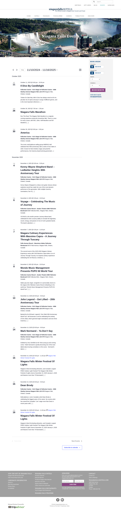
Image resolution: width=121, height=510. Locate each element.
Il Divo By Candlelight (32, 86)
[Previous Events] (13, 70)
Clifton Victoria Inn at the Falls (42, 485)
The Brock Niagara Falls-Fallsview (43, 479)
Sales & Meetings (93, 477)
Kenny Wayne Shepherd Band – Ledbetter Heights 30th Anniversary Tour (38, 170)
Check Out (93, 70)
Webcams (111, 5)
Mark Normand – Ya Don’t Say (37, 331)
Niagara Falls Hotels (43, 473)
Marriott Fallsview (39, 477)
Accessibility (11, 488)
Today (22, 70)
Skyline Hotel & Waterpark (41, 483)
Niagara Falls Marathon (33, 112)
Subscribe (72, 484)
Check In (92, 64)
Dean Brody (27, 385)
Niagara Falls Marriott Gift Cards (16, 475)
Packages (46, 16)
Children (92, 83)
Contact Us (91, 475)
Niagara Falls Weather (44, 493)
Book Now (98, 90)
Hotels (60, 9)
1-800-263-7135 (96, 489)
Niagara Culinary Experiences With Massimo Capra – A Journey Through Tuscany (38, 236)
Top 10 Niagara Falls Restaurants (43, 490)
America (25, 132)
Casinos (69, 16)
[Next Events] (17, 70)
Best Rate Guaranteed (13, 484)
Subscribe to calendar (71, 447)
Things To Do (79, 16)
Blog (95, 5)
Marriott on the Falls (40, 481)
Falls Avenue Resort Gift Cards (15, 477)
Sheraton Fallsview (39, 475)
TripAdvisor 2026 (65, 506)
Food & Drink (57, 16)
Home (29, 16)
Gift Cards (87, 5)
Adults (92, 77)
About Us (10, 482)
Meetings (78, 5)
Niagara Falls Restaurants (45, 488)
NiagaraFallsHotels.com (98, 480)
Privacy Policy (11, 486)
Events (102, 5)
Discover (91, 16)
